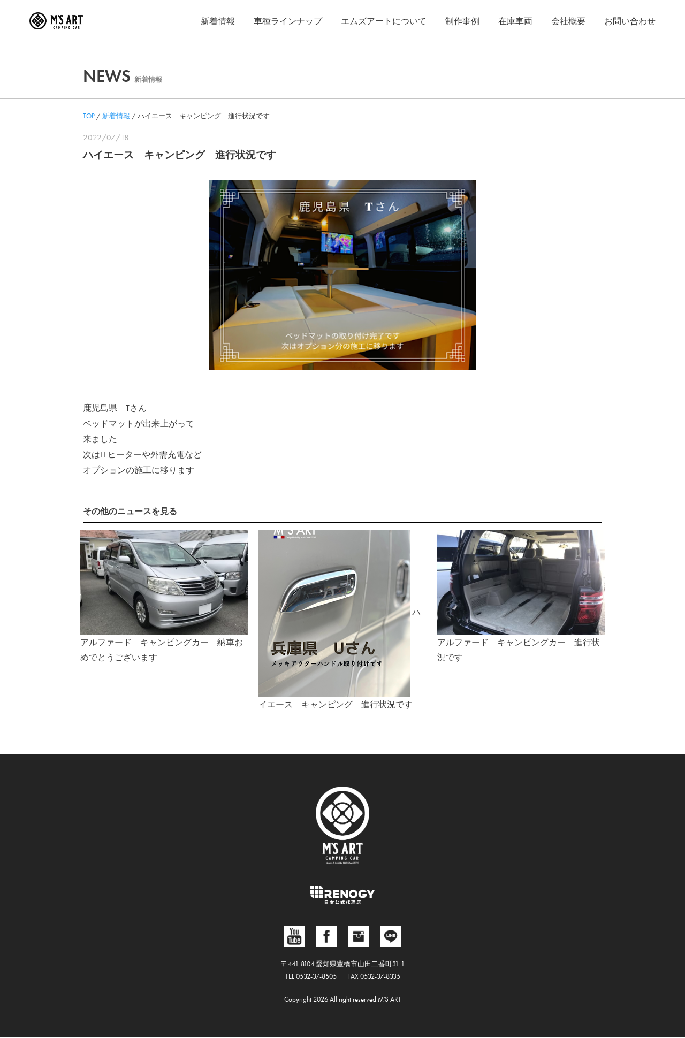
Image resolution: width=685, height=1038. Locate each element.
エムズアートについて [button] (384, 21)
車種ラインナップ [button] (288, 21)
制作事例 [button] (462, 21)
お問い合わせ (630, 21)
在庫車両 (515, 21)
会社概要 (568, 21)
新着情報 (218, 21)
